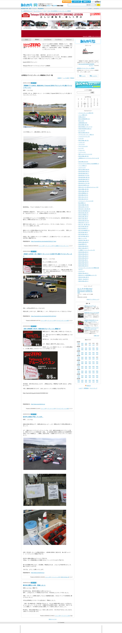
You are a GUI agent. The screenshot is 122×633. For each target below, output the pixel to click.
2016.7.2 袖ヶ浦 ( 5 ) (83, 218)
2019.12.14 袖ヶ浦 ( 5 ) (83, 277)
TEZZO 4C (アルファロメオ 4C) (91, 312)
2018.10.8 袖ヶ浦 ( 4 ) (83, 252)
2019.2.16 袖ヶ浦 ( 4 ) (83, 258)
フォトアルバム (47, 39)
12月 (97, 349)
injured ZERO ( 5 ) (82, 244)
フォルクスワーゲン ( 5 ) (84, 136)
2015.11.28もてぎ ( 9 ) (83, 206)
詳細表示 (60, 78)
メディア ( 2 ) (81, 144)
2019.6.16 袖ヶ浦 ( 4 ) (83, 263)
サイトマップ (93, 388)
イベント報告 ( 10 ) (82, 115)
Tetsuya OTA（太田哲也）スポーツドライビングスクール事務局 (94, 36)
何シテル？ (91, 65)
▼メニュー (69, 39)
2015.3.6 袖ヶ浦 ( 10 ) (83, 212)
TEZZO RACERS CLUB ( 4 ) (84, 128)
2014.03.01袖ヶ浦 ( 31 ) (83, 171)
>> (90, 96)
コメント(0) (41, 245)
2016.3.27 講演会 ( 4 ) (83, 214)
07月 (79, 349)
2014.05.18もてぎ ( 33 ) (83, 175)
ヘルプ (92, 1)
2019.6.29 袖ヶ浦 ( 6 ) (83, 265)
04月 (90, 348)
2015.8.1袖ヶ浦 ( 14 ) (83, 199)
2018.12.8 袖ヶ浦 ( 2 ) (83, 254)
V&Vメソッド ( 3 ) (82, 238)
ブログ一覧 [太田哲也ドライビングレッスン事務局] (59, 11)
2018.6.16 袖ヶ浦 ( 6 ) (83, 246)
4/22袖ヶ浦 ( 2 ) (82, 116)
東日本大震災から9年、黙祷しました (34, 585)
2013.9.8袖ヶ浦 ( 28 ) (83, 161)
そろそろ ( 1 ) (81, 271)
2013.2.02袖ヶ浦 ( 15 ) (83, 140)
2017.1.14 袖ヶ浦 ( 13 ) (84, 224)
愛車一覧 (96, 335)
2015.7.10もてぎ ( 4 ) (83, 197)
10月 (90, 345)
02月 (82, 343)
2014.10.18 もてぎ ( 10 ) (84, 183)
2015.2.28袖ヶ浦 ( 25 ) (83, 189)
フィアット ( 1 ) (82, 152)
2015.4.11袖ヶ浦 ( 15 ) (83, 191)
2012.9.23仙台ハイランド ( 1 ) (85, 126)
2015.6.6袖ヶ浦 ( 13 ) (83, 195)
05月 (93, 348)
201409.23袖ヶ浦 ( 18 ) (83, 181)
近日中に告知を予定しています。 (33, 416)
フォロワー (93, 76)
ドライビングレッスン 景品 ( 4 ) (86, 134)
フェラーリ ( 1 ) (82, 167)
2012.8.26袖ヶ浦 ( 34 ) (83, 124)
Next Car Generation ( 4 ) (84, 210)
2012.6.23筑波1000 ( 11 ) (84, 118)
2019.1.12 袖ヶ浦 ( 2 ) (83, 256)
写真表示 (72, 78)
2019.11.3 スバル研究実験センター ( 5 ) (87, 275)
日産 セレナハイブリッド (90, 305)
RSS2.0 (89, 385)
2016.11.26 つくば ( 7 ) (83, 222)
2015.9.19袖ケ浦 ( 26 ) (83, 205)
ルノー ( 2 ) (81, 148)
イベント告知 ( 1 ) (82, 165)
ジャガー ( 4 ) (81, 142)
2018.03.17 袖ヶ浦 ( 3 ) (83, 240)
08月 (82, 345)
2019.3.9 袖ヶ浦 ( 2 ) (83, 260)
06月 (97, 348)
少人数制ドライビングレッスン (61, 245)
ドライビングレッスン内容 (62, 320)
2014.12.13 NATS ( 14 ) (83, 185)
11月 (93, 345)
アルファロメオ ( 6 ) (83, 146)
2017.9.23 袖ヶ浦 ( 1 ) (83, 234)
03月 (86, 343)
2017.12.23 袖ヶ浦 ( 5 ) (83, 236)
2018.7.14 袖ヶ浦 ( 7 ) (83, 248)
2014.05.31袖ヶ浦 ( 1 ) (83, 173)
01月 (79, 343)
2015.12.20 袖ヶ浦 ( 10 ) (84, 208)
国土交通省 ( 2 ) (82, 203)
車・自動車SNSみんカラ (27, 11)
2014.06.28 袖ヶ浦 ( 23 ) (84, 177)
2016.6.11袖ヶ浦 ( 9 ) (83, 216)
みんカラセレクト (38, 11)
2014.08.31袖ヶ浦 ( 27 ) (83, 179)
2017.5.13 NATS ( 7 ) (83, 228)
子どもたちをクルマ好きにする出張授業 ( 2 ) (88, 163)
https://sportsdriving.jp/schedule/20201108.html (43, 316)
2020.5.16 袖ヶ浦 (65, 577)
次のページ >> (52, 619)
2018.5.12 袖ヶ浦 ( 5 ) (83, 242)
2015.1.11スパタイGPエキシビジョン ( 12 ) (88, 187)
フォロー (82, 76)
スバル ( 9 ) (81, 138)
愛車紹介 (37, 39)
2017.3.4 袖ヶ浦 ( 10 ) (83, 226)
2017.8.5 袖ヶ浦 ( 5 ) (83, 232)
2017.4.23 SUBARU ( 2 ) (84, 230)
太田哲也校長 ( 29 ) (82, 122)
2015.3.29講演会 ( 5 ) (83, 193)
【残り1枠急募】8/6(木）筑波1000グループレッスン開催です (42, 328)
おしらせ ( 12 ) (81, 130)
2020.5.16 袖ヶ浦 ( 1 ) (83, 281)
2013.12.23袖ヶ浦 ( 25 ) (83, 169)
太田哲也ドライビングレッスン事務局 (85, 68)
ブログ (44, 11)
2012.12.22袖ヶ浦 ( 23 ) (83, 132)
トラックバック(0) (49, 245)
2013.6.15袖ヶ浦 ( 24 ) (83, 156)
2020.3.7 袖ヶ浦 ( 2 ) (83, 279)
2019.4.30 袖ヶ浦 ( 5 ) (83, 261)
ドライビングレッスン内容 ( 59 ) (85, 113)
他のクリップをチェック (92, 299)
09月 (86, 349)
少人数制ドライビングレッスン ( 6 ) (86, 250)
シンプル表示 (66, 78)
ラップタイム (58, 39)
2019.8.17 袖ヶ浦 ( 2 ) (83, 273)
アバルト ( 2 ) (81, 150)
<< (85, 96)
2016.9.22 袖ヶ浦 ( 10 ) (83, 220)
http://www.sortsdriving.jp (37, 572)
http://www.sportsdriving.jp (38, 404)
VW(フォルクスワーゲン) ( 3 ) (85, 154)
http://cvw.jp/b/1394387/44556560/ (86, 64)
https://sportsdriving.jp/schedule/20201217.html (43, 241)
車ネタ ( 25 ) (81, 120)
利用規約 (86, 388)
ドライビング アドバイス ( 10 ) (85, 201)
